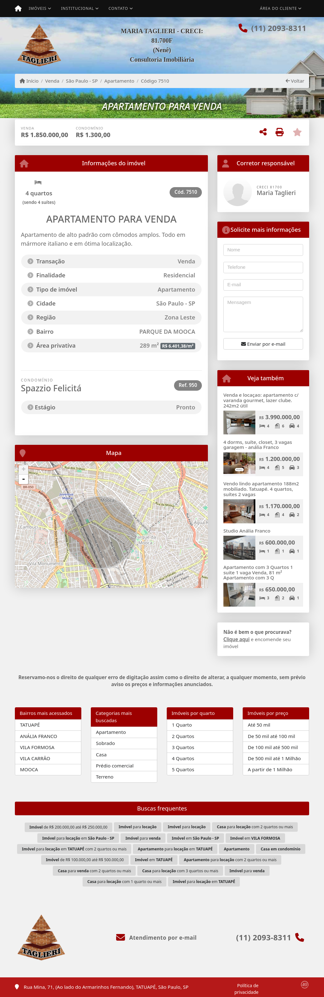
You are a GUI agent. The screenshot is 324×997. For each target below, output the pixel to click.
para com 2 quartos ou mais (255, 827)
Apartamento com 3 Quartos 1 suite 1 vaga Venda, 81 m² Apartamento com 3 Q (258, 572)
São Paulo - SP (82, 81)
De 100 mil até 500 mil (273, 747)
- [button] (23, 479)
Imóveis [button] (38, 8)
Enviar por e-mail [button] (263, 344)
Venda (52, 81)
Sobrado (105, 743)
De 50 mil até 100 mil (271, 736)
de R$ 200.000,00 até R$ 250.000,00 (68, 827)
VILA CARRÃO (35, 758)
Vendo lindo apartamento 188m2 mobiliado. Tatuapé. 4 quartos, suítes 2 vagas (261, 488)
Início (29, 81)
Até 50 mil (259, 725)
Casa (101, 754)
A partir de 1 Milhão (270, 769)
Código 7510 (155, 81)
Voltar (295, 81)
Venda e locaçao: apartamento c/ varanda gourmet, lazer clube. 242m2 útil (261, 400)
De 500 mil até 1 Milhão (274, 758)
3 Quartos (183, 747)
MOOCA (29, 769)
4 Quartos (183, 758)
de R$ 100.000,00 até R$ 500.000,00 (85, 859)
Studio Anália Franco (247, 530)
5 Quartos (183, 769)
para (138, 827)
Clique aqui (236, 639)
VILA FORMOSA (37, 747)
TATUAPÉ (30, 725)
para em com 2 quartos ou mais (74, 849)
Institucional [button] (77, 8)
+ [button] (24, 470)
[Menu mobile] (18, 8)
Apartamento (119, 81)
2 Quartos (183, 736)
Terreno (104, 776)
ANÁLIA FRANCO (38, 736)
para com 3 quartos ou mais (180, 871)
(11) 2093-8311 (278, 28)
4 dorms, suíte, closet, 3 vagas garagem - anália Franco (257, 445)
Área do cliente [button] (278, 8)
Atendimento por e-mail (156, 937)
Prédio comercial (115, 765)
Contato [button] (118, 8)
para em (78, 838)
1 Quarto (182, 725)
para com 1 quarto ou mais (124, 881)
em (195, 838)
